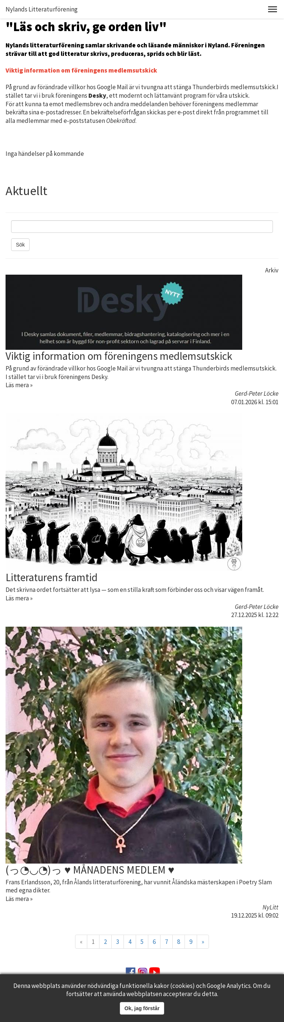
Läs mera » (19, 385)
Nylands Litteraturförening (42, 9)
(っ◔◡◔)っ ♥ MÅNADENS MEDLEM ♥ (90, 870)
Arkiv (271, 270)
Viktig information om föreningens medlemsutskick (119, 356)
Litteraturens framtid (52, 577)
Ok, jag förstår (142, 1008)
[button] (272, 9)
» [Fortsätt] (203, 942)
